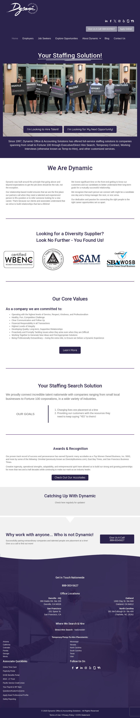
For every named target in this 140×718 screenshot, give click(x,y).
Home (15, 38)
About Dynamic (90, 38)
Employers (28, 38)
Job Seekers (44, 38)
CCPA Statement (83, 715)
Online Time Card (9, 667)
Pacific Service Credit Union (14, 683)
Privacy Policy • (69, 715)
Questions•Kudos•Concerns (13, 691)
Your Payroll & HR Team (12, 687)
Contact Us (119, 38)
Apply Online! (126, 29)
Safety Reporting (9, 699)
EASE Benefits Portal (11, 675)
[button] (117, 539)
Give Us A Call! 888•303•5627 (101, 29)
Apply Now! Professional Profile (15, 695)
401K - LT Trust (9, 679)
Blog (107, 38)
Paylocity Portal (9, 671)
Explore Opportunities (66, 38)
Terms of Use (55, 715)
